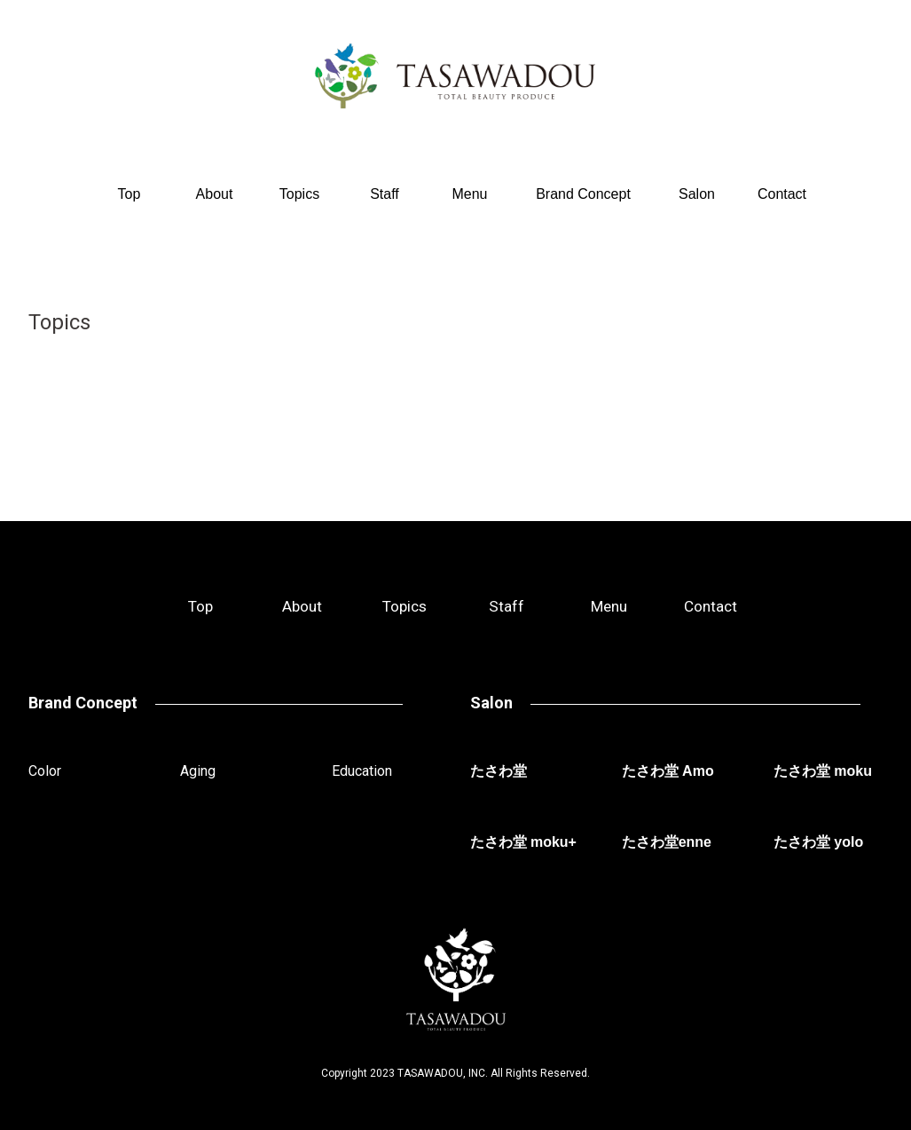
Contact (782, 194)
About (214, 194)
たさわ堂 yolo (818, 841)
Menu (469, 194)
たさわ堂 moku (823, 770)
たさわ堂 (498, 770)
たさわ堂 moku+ (523, 841)
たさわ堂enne (666, 841)
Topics (299, 194)
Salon (697, 194)
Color (44, 771)
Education (362, 771)
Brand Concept (583, 194)
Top (129, 194)
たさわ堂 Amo (668, 770)
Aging (198, 771)
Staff (384, 194)
